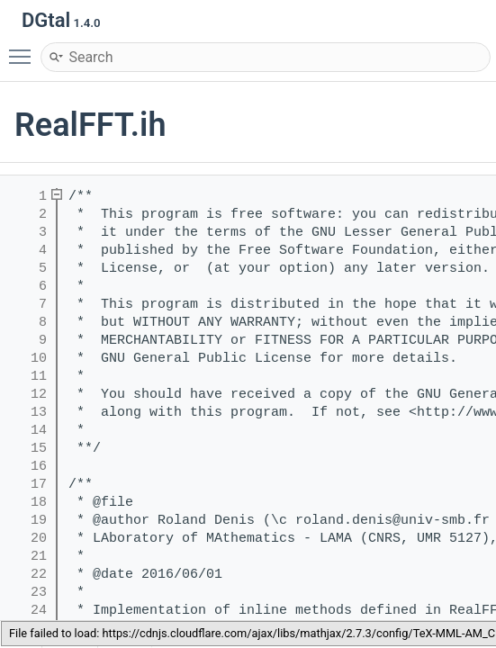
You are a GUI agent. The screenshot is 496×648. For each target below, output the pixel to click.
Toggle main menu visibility (24, 49)
